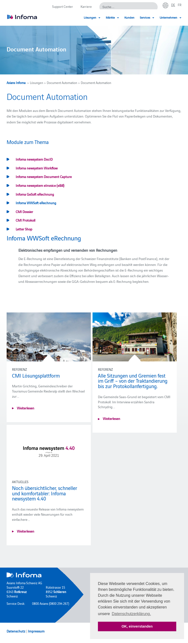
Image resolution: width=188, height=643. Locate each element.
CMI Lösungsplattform (36, 375)
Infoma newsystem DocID (34, 159)
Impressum (36, 631)
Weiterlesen (25, 407)
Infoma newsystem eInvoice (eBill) (40, 185)
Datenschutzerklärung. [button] (131, 614)
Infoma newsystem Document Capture (44, 176)
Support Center (62, 6)
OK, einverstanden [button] (137, 626)
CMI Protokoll (25, 220)
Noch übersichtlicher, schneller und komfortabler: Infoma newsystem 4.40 (44, 493)
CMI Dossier (24, 211)
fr (179, 4)
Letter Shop (24, 228)
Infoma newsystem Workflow (37, 168)
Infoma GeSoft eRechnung (35, 194)
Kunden (129, 17)
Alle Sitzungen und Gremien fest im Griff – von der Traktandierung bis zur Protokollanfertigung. (132, 380)
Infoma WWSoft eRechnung (36, 202)
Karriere (86, 6)
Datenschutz (16, 631)
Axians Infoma (16, 82)
